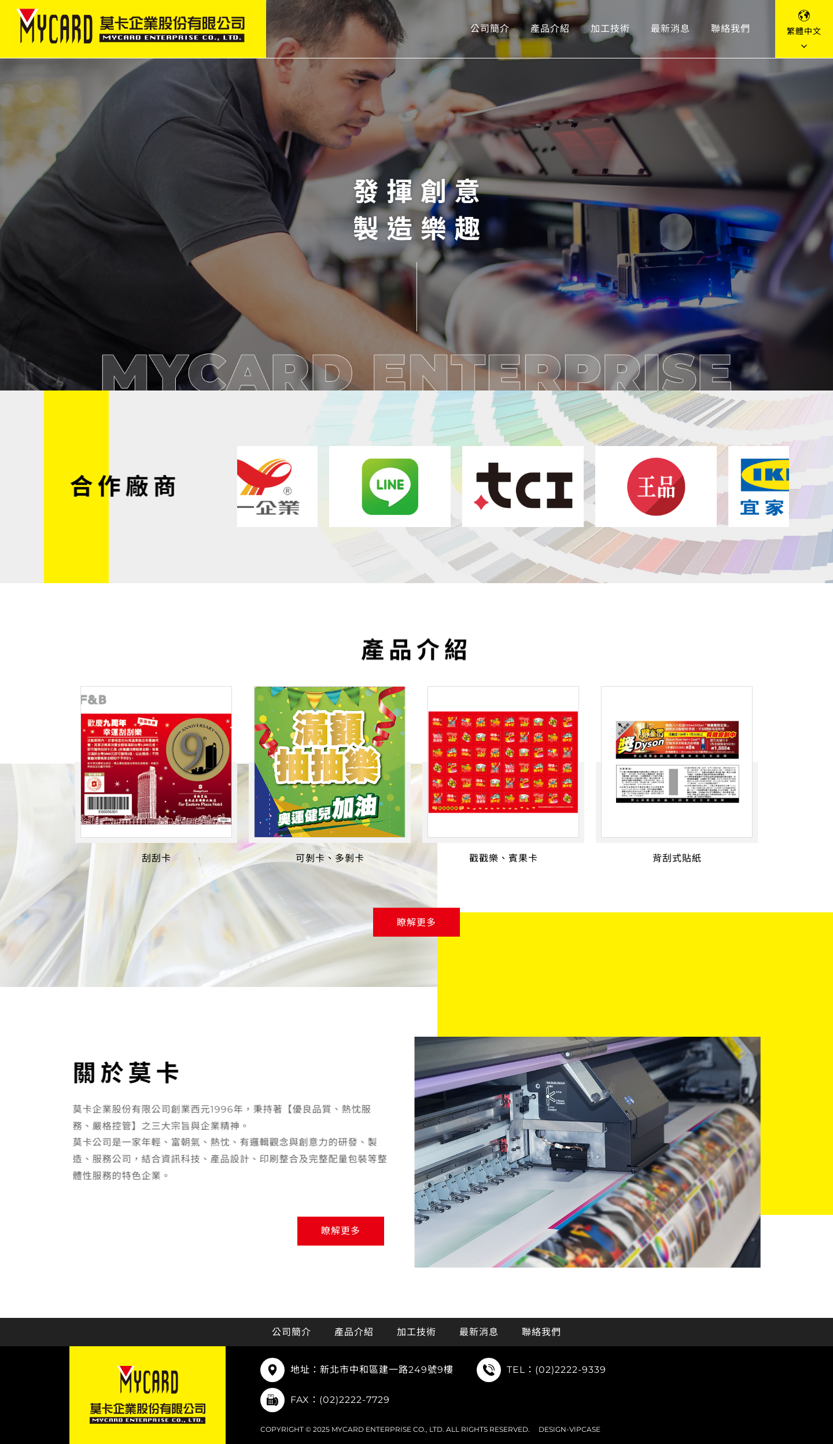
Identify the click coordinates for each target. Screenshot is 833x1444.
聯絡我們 (730, 28)
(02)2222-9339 (570, 1369)
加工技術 (610, 28)
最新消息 (670, 28)
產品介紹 (550, 28)
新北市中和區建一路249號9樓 (387, 1369)
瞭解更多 (416, 922)
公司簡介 (490, 28)
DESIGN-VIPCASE (569, 1429)
